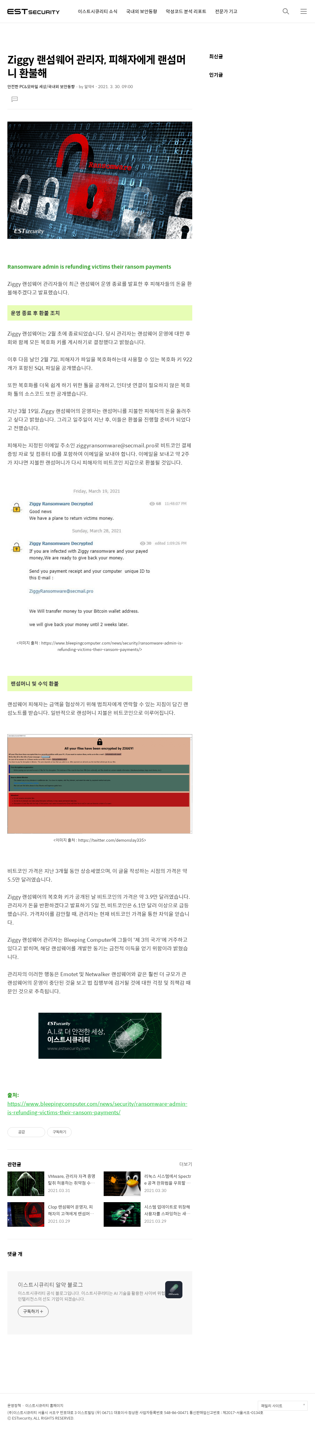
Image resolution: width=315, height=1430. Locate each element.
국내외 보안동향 (141, 11)
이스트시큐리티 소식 (98, 11)
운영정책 (14, 1405)
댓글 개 (14, 1254)
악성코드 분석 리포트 (186, 11)
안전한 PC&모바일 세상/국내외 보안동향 (41, 86)
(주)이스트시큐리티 (22, 1412)
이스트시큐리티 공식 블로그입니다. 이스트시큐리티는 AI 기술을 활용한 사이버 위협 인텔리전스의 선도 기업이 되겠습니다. (91, 1296)
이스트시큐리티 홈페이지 (44, 1405)
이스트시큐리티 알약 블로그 (50, 1284)
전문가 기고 (226, 11)
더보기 (185, 1163)
